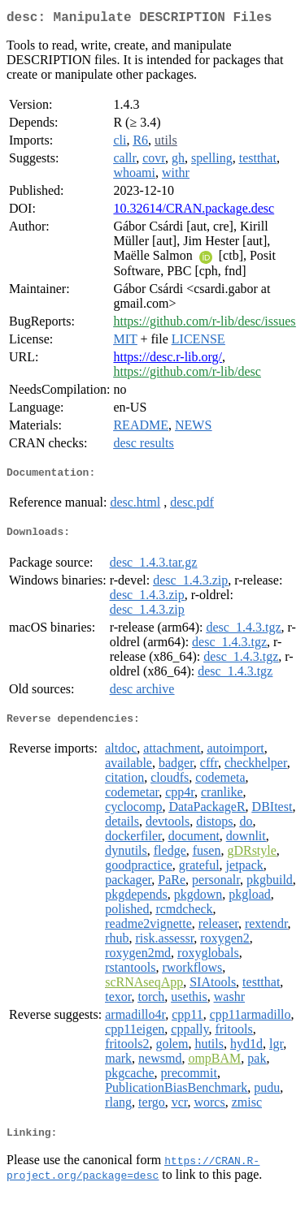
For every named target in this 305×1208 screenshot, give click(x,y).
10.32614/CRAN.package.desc (193, 211)
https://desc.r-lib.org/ (167, 360)
